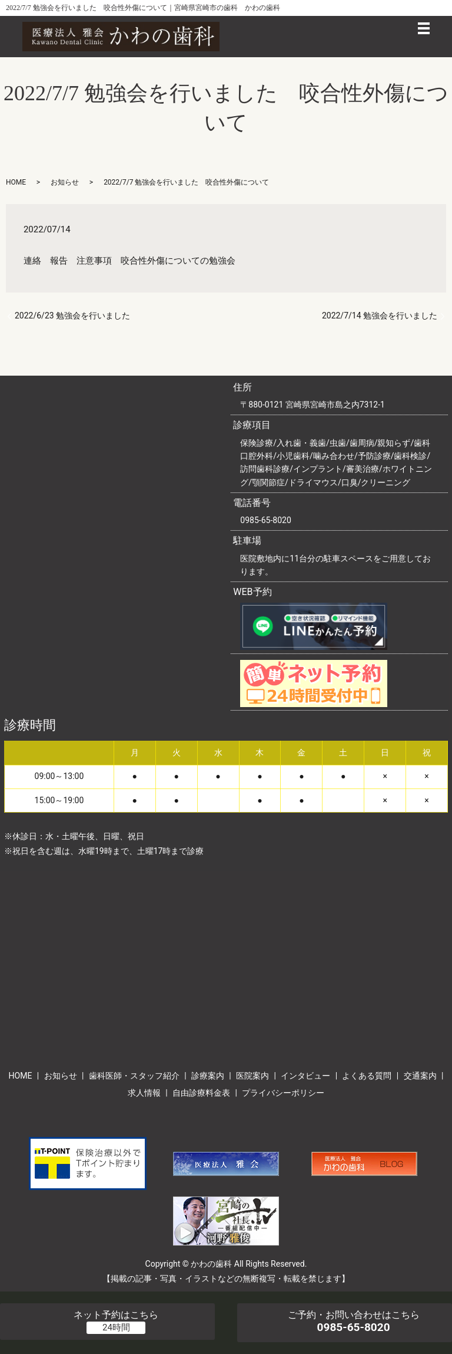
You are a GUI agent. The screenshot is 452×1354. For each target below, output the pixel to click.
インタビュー (305, 1075)
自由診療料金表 (201, 1092)
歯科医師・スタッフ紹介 (134, 1075)
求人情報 (144, 1092)
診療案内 (207, 1075)
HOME (16, 182)
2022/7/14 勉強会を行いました (379, 315)
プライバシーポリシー (283, 1092)
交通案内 (420, 1075)
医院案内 (252, 1075)
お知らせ (65, 182)
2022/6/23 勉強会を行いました (72, 315)
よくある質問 (366, 1075)
